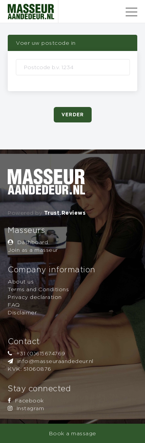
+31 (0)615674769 (36, 353)
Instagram (26, 408)
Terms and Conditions (38, 289)
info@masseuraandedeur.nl (51, 361)
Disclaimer (22, 312)
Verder (72, 114)
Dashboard (28, 242)
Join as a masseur (33, 250)
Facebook (26, 400)
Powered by (46, 213)
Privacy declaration (35, 297)
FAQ (14, 304)
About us (21, 281)
